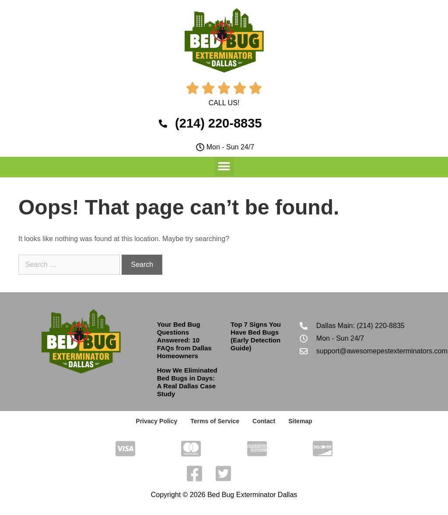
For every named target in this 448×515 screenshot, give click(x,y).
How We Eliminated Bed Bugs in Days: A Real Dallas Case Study (187, 381)
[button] (224, 166)
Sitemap (300, 421)
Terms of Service (214, 421)
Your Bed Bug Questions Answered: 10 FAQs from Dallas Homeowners (184, 340)
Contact (263, 421)
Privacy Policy (156, 421)
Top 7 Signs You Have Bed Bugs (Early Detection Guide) (256, 336)
